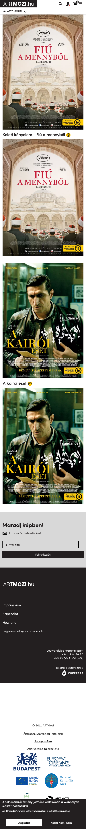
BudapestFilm (43, 741)
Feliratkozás (43, 554)
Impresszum (12, 605)
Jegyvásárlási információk (23, 631)
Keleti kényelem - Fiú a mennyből (34, 134)
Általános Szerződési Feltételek (43, 733)
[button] (69, 4)
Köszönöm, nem (61, 822)
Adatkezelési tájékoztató (43, 748)
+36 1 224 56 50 (72, 654)
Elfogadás (23, 822)
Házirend (10, 622)
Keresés (60, 4)
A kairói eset (15, 383)
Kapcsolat (10, 614)
